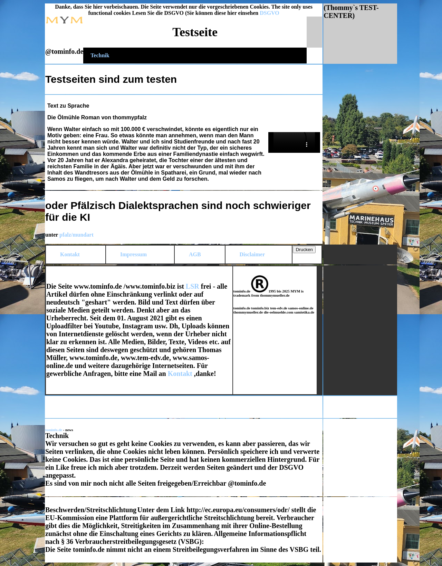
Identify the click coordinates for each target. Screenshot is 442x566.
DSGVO (269, 13)
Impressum (133, 254)
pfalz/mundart (76, 235)
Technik (99, 55)
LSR (192, 286)
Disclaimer (252, 254)
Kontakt (70, 254)
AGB (195, 254)
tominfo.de (54, 430)
